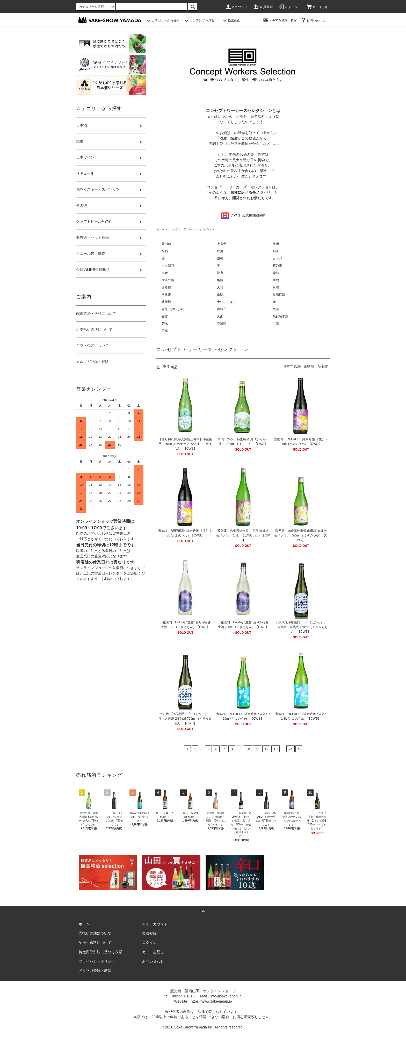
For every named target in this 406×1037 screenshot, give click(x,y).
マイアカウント (155, 924)
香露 (165, 316)
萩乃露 (277, 265)
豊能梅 (166, 302)
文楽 (276, 309)
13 (275, 749)
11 (257, 749)
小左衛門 (168, 265)
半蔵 (276, 323)
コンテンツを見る (198, 20)
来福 (165, 251)
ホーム (160, 229)
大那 (221, 316)
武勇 (220, 251)
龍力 (220, 273)
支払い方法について (95, 933)
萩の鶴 (166, 244)
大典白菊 (168, 280)
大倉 (165, 273)
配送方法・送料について (96, 313)
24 (290, 749)
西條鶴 (166, 287)
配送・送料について (95, 943)
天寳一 (221, 287)
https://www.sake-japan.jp (211, 1001)
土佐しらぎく (226, 302)
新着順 (323, 366)
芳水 (165, 323)
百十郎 (277, 258)
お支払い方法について (94, 329)
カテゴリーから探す (163, 20)
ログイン (288, 7)
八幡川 (166, 294)
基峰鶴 (221, 323)
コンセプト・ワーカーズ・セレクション (191, 229)
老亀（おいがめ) (173, 309)
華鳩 (276, 280)
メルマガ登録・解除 (280, 20)
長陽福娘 (279, 294)
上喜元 (221, 244)
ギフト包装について (92, 346)
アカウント (236, 7)
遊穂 (220, 258)
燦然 (276, 273)
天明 (276, 244)
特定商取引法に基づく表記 (100, 952)
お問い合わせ (312, 20)
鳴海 (276, 251)
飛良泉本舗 (280, 316)
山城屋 (221, 309)
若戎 (165, 331)
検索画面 (231, 20)
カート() (316, 7)
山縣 (220, 294)
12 (266, 749)
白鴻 (276, 287)
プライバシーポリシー (97, 961)
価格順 (308, 366)
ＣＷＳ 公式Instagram (243, 215)
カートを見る (153, 952)
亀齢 (220, 280)
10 (248, 749)
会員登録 (263, 7)
